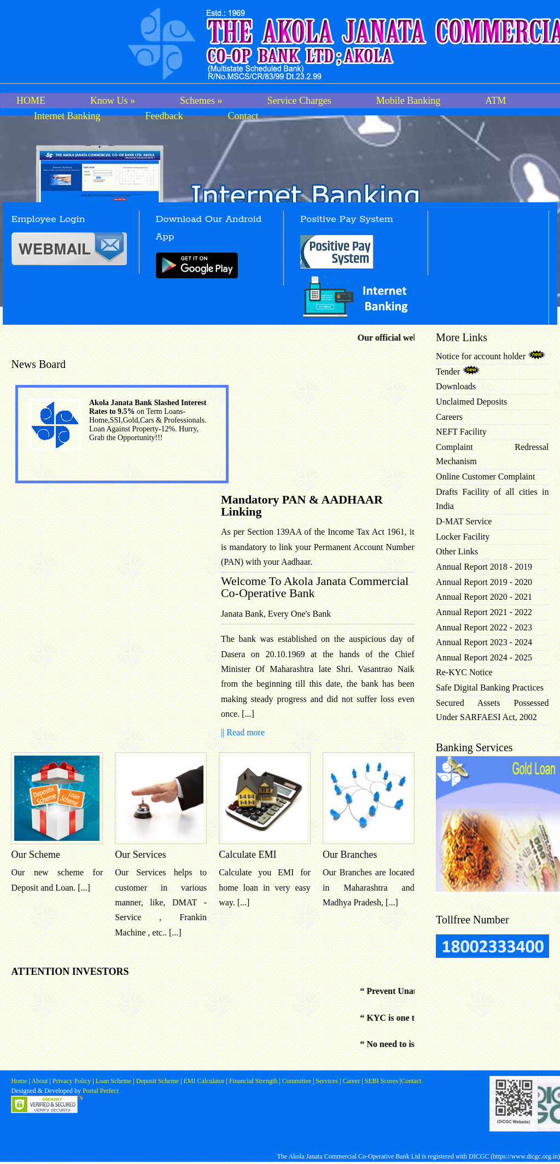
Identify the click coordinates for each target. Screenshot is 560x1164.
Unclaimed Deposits (471, 401)
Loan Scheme (114, 1081)
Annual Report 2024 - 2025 (484, 657)
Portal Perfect (101, 1091)
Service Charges (299, 100)
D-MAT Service (464, 521)
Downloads (456, 386)
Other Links (457, 551)
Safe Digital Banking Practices (490, 687)
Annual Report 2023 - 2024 (484, 642)
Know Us (112, 100)
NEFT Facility (461, 431)
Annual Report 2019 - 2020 (484, 582)
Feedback (164, 115)
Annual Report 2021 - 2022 (484, 612)
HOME (30, 100)
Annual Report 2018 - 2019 (484, 566)
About (39, 1081)
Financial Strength (253, 1081)
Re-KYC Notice (464, 672)
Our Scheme (35, 854)
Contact (243, 115)
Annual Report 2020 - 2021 (484, 596)
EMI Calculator (204, 1081)
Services (327, 1081)
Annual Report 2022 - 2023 (484, 627)
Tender (458, 371)
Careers (449, 417)
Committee (296, 1081)
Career (350, 1081)
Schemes (201, 100)
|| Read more (243, 732)
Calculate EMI (247, 854)
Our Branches (350, 854)
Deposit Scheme (158, 1081)
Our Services (140, 854)
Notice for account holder (491, 356)
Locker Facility (462, 536)
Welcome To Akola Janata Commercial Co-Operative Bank (315, 587)
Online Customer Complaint (485, 476)
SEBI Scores (381, 1081)
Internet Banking (67, 115)
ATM (495, 100)
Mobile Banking (408, 100)
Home (19, 1081)
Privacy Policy (72, 1081)
